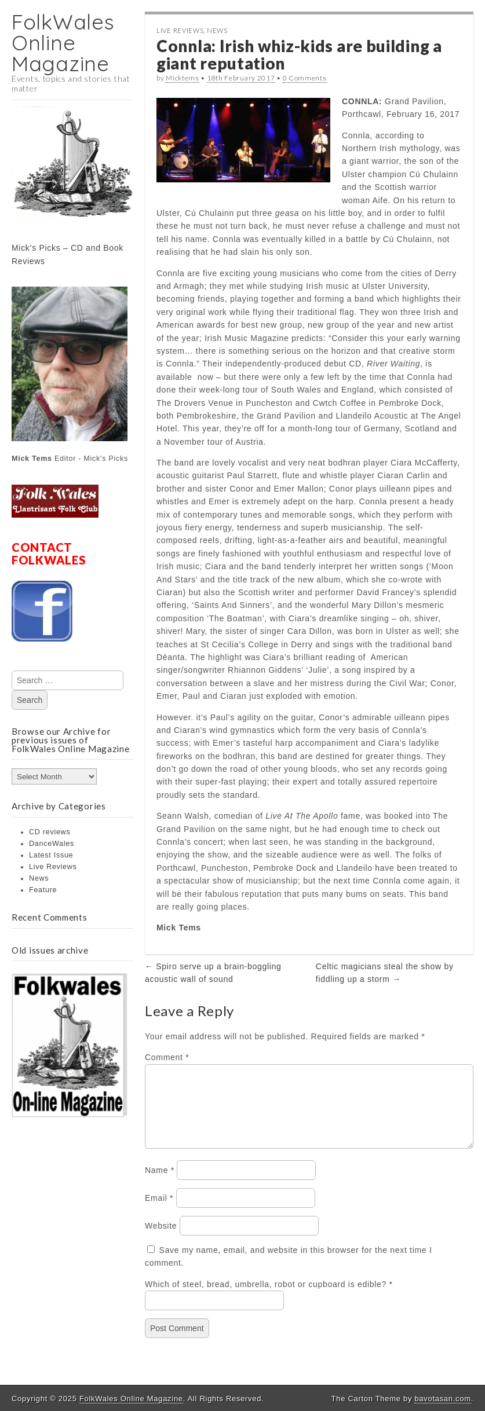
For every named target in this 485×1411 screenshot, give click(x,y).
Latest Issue (51, 855)
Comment (167, 1057)
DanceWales (51, 844)
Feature (43, 890)
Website (161, 1239)
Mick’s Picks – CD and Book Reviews (67, 254)
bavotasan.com (442, 1398)
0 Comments (305, 78)
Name (159, 1184)
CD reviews (49, 832)
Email (159, 1211)
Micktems (182, 78)
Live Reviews (53, 867)
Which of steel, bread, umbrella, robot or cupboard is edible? (265, 1298)
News (39, 878)
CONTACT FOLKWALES (49, 553)
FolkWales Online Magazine (63, 42)
